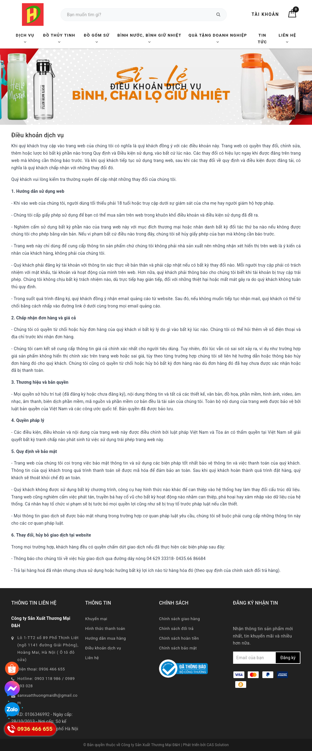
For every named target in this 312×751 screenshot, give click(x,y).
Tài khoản (265, 14)
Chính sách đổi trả (176, 628)
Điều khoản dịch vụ (37, 135)
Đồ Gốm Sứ (96, 38)
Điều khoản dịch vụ (103, 648)
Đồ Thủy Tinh (59, 38)
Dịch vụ (25, 38)
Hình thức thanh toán (105, 628)
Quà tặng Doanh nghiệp (218, 38)
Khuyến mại (96, 618)
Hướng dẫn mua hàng (105, 638)
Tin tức (262, 38)
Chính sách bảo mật (178, 648)
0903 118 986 (48, 678)
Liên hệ (287, 38)
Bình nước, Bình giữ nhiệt (149, 38)
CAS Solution (218, 745)
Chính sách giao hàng (179, 618)
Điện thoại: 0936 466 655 (41, 669)
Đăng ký (288, 657)
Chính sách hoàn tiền (179, 638)
